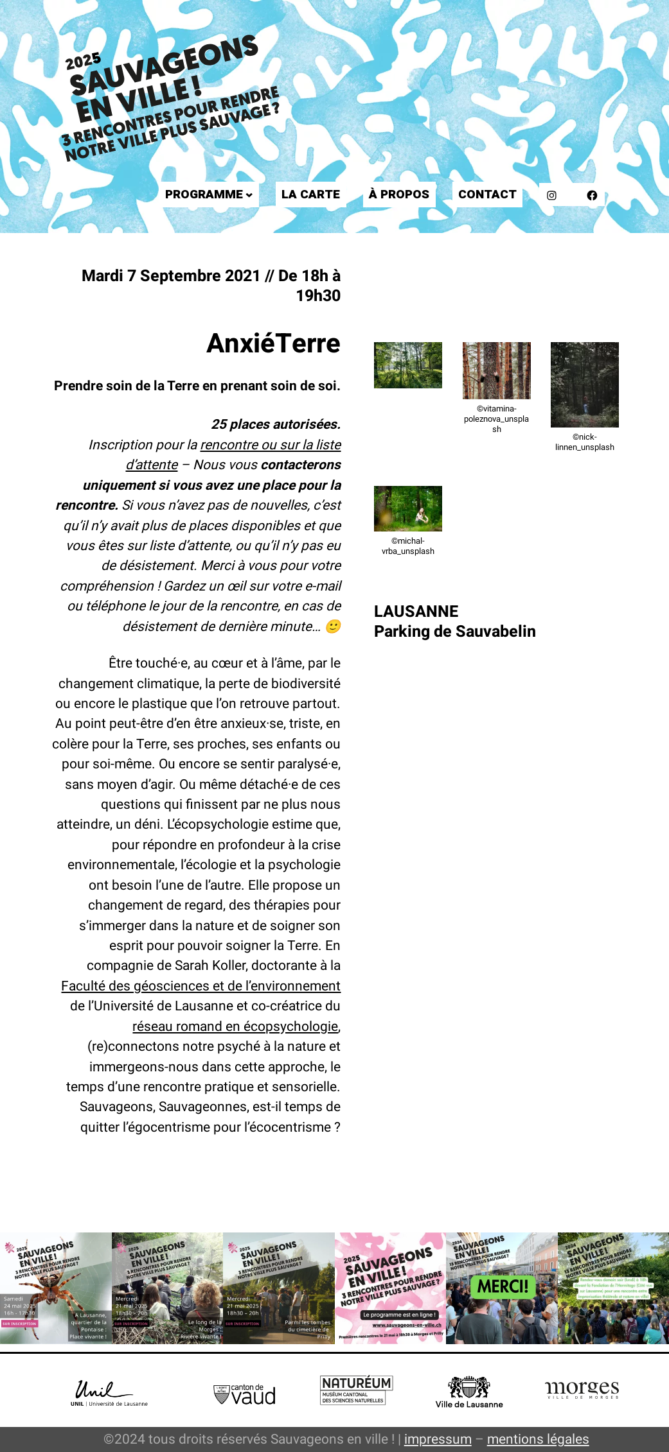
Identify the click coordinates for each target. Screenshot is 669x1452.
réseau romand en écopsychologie (235, 1026)
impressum (438, 1439)
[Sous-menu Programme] (249, 194)
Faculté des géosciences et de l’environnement (201, 986)
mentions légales (538, 1439)
